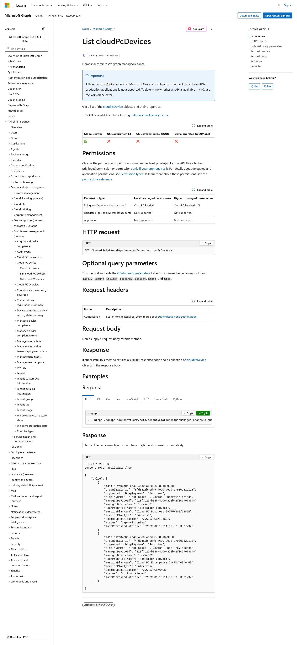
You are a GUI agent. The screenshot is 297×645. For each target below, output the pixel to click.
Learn (85, 28)
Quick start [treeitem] (14, 72)
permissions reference (97, 179)
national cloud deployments (149, 115)
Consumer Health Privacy (111, 633)
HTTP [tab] (88, 399)
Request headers (260, 51)
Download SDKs (249, 15)
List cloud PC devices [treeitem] (32, 273)
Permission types (132, 174)
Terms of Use (140, 633)
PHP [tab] (146, 399)
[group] (148, 420)
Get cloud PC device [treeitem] (32, 279)
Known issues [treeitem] (16, 110)
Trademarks (160, 633)
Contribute (69, 633)
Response (256, 61)
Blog (52, 633)
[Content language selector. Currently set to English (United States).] (22, 624)
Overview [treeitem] (16, 127)
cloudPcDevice (113, 106)
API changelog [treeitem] (16, 66)
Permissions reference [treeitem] (20, 83)
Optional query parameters (266, 46)
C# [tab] (98, 399)
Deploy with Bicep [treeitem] (18, 105)
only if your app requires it (150, 168)
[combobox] (26, 39)
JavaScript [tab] (132, 399)
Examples (256, 66)
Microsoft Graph (102, 28)
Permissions (258, 36)
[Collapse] (43, 28)
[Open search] (279, 5)
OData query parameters (133, 273)
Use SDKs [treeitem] (13, 94)
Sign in (288, 5)
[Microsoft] (7, 5)
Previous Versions (35, 633)
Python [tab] (177, 399)
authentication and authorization (177, 316)
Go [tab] (108, 399)
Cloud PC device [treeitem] (29, 268)
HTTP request (258, 41)
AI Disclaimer (12, 633)
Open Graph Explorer (277, 15)
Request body (259, 56)
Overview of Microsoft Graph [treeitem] (25, 56)
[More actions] (211, 29)
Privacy (84, 633)
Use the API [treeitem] (15, 88)
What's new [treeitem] (14, 61)
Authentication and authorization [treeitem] (27, 77)
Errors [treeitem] (11, 116)
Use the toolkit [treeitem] (16, 99)
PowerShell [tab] (161, 399)
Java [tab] (117, 399)
